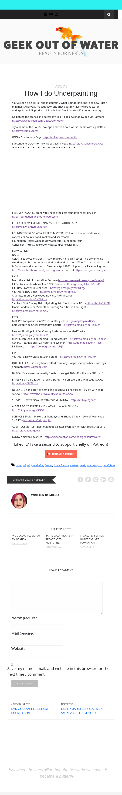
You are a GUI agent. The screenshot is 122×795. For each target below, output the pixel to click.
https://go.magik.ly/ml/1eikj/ (46, 346)
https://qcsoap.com (35, 366)
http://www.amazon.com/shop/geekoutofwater (73, 436)
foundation (37, 465)
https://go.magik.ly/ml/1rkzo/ (85, 342)
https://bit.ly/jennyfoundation (29, 226)
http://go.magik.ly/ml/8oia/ (79, 321)
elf (28, 465)
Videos (61, 86)
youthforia (109, 465)
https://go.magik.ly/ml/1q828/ (30, 335)
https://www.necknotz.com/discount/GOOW (47, 393)
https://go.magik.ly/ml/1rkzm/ (78, 356)
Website (18, 648)
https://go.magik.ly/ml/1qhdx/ (88, 338)
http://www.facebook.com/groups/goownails (38, 270)
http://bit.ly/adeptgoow (26, 430)
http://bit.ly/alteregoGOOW (28, 410)
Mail (23, 633)
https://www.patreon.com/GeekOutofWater (38, 120)
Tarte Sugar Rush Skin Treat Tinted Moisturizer (60, 539)
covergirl (21, 465)
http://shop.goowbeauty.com (92, 270)
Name (24, 617)
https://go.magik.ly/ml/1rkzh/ (29, 299)
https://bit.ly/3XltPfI (98, 303)
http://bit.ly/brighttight (37, 420)
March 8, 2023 (22, 479)
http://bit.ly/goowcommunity (60, 137)
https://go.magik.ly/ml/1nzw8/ (30, 310)
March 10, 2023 (19, 543)
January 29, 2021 (54, 547)
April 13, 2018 (87, 547)
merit (83, 465)
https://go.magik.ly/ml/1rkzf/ (82, 284)
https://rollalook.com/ (25, 131)
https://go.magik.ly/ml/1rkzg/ (67, 288)
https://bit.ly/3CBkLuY (25, 383)
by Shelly (39, 479)
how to (48, 465)
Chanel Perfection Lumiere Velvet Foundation (92, 539)
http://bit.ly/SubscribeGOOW (86, 143)
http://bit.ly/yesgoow (83, 400)
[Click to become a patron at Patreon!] (61, 453)
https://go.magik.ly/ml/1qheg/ (58, 291)
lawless (74, 465)
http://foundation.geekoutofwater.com (35, 216)
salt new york (94, 465)
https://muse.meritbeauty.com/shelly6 (81, 280)
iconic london (61, 465)
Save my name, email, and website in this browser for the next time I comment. (58, 671)
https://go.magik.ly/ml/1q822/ (82, 324)
